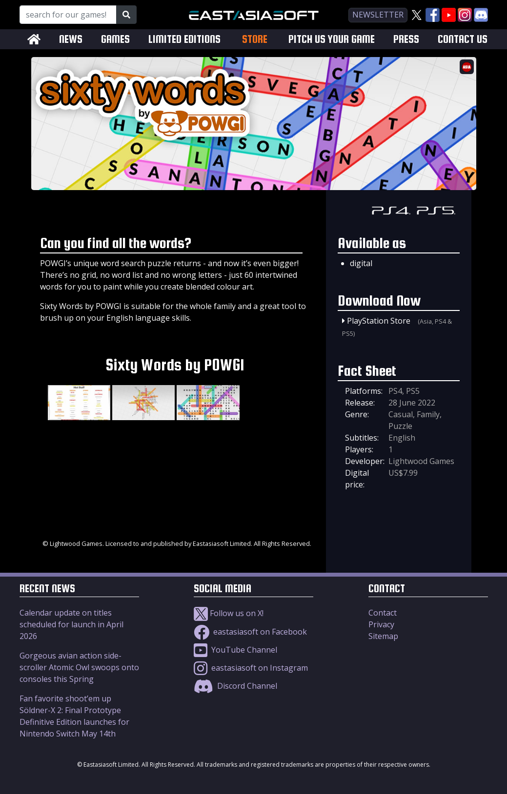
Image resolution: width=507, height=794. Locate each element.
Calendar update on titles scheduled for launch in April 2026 (71, 624)
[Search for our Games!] (68, 14)
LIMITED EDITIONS (184, 39)
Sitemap (383, 636)
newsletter (378, 14)
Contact (382, 612)
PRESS (406, 39)
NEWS (70, 39)
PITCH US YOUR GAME (331, 39)
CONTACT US (462, 39)
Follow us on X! (229, 613)
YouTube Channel (235, 649)
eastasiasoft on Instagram (251, 667)
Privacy (381, 624)
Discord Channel (235, 685)
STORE (254, 39)
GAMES (115, 39)
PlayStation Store (378, 320)
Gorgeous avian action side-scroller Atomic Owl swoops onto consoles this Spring (79, 667)
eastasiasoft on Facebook (250, 631)
